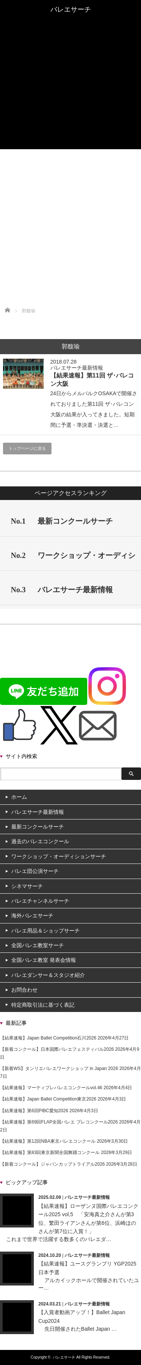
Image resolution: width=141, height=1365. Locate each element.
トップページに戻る (27, 448)
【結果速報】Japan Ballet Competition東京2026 (48, 1099)
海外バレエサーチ (71, 94)
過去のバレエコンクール (71, 39)
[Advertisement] (70, 223)
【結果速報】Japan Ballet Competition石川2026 (48, 1038)
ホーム (71, 18)
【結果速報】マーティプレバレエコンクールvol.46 (51, 1087)
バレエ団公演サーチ (70, 63)
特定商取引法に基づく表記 (42, 1005)
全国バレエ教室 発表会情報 (70, 114)
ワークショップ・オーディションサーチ (70, 56)
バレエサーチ (64, 1357)
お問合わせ (24, 990)
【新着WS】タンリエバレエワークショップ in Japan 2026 (59, 1068)
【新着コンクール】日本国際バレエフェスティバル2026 (57, 1049)
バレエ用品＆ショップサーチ (70, 101)
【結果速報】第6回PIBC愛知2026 (34, 1110)
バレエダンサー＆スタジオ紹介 (71, 131)
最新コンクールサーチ (70, 32)
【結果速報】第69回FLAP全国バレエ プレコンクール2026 (59, 1122)
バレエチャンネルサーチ (71, 87)
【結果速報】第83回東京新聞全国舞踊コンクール (50, 1152)
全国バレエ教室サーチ (70, 107)
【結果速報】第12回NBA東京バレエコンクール (48, 1141)
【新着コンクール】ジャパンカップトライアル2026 (52, 1164)
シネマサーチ (70, 70)
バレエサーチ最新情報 (70, 25)
